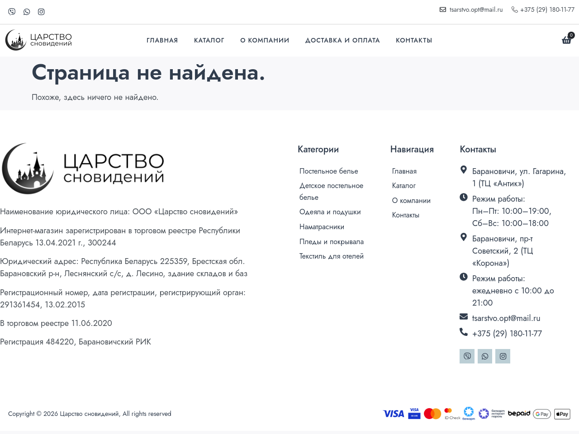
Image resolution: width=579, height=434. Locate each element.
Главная (162, 41)
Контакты (414, 41)
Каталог (209, 41)
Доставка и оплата (342, 41)
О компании (265, 41)
